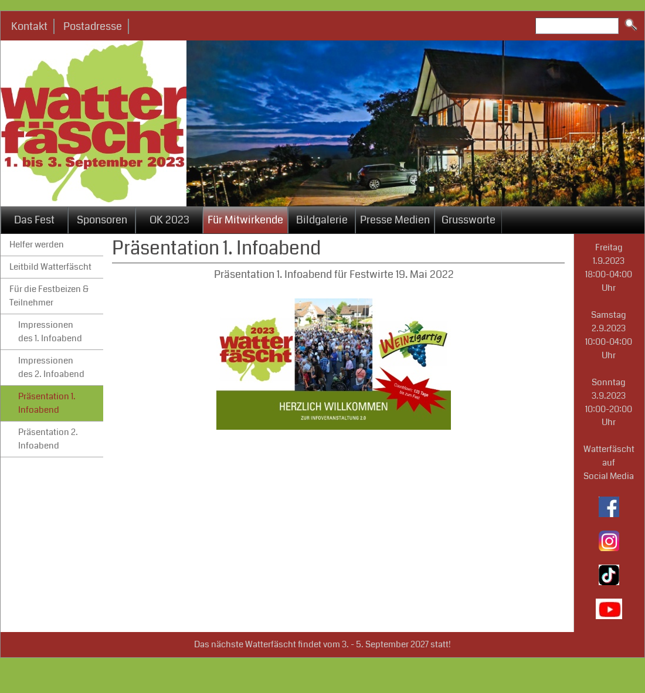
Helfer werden (36, 244)
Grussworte (468, 219)
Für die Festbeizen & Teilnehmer (49, 296)
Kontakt (29, 26)
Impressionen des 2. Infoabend (51, 367)
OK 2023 (169, 219)
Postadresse (92, 26)
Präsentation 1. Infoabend (47, 403)
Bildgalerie (322, 219)
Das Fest (34, 219)
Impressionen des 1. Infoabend (50, 331)
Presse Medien (395, 219)
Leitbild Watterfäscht (50, 266)
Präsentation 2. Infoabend (48, 439)
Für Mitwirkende (245, 219)
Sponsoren (102, 219)
